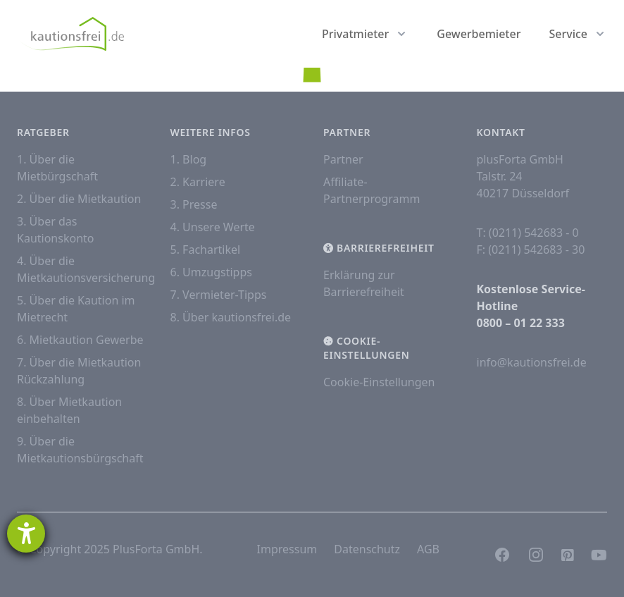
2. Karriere (197, 182)
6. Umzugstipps (211, 272)
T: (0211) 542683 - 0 (528, 232)
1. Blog (188, 159)
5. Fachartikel (205, 249)
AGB (428, 549)
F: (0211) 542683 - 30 (531, 249)
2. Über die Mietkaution (79, 199)
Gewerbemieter (478, 34)
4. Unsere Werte (212, 227)
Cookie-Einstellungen (379, 382)
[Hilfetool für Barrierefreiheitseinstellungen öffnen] (26, 534)
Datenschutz (367, 549)
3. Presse (194, 204)
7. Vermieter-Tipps (218, 294)
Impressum (287, 549)
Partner (343, 159)
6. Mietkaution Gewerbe (80, 339)
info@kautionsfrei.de (532, 362)
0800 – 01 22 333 (521, 323)
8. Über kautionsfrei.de (231, 317)
